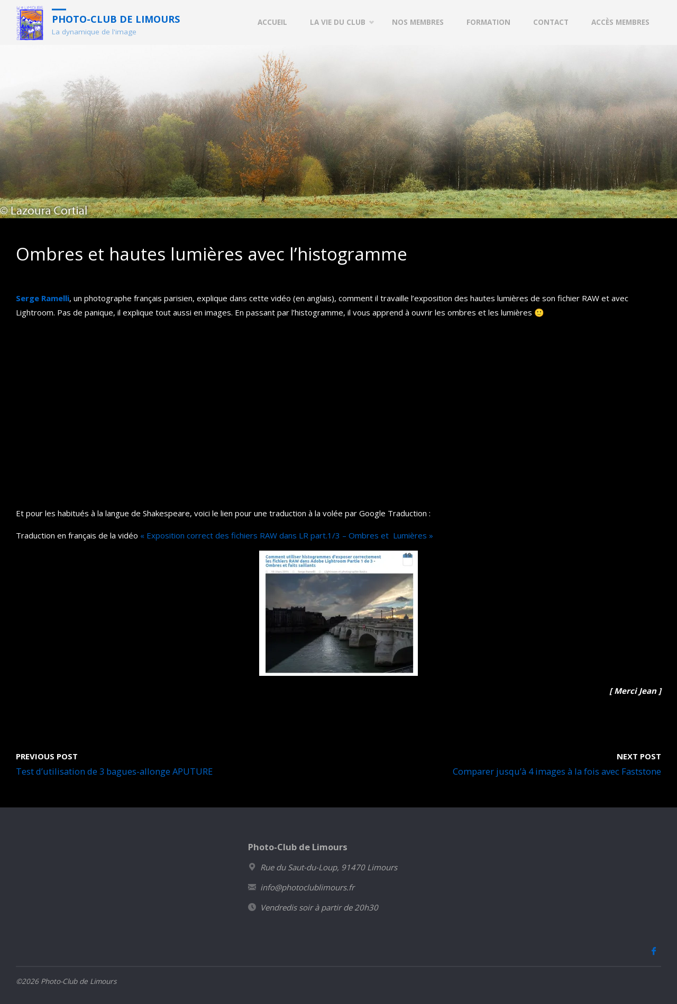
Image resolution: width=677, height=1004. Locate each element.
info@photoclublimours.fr (307, 887)
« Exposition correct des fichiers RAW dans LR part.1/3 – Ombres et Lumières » (286, 535)
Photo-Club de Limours (116, 18)
